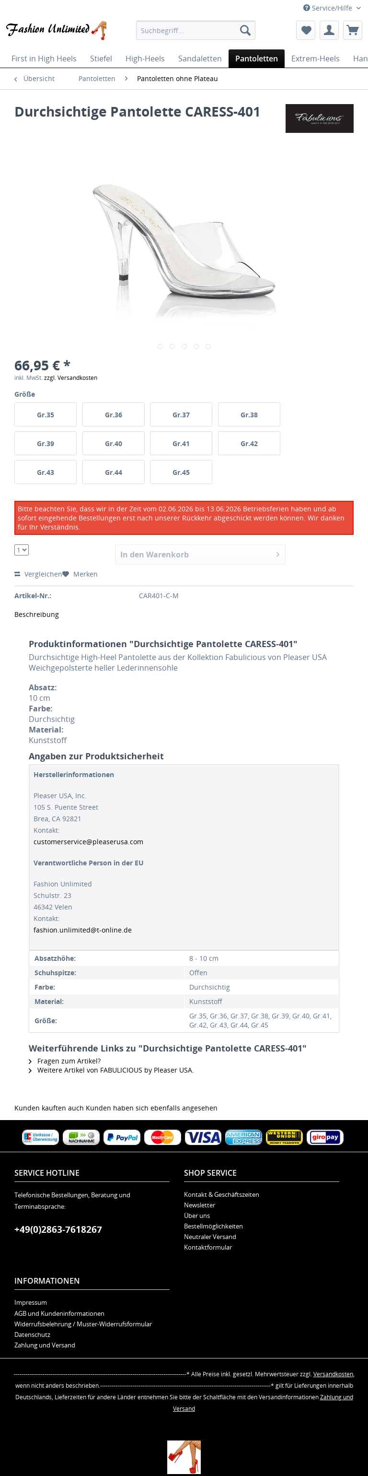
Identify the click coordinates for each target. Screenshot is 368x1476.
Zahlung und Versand (44, 1345)
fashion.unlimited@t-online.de (83, 929)
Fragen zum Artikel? (65, 1060)
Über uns (197, 1215)
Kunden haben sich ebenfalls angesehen (152, 1107)
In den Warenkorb (200, 553)
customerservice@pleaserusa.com (88, 841)
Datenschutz (32, 1334)
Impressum (30, 1302)
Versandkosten (333, 1374)
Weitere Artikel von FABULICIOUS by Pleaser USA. (111, 1070)
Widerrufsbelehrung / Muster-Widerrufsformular (83, 1324)
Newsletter (199, 1205)
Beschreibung (36, 614)
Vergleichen (38, 574)
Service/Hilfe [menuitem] (328, 7)
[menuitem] (196, 30)
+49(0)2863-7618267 (58, 1229)
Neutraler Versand (210, 1236)
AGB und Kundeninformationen (59, 1313)
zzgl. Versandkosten (70, 378)
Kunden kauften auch (49, 1107)
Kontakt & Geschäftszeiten (221, 1194)
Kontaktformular (208, 1247)
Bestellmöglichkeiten (213, 1226)
